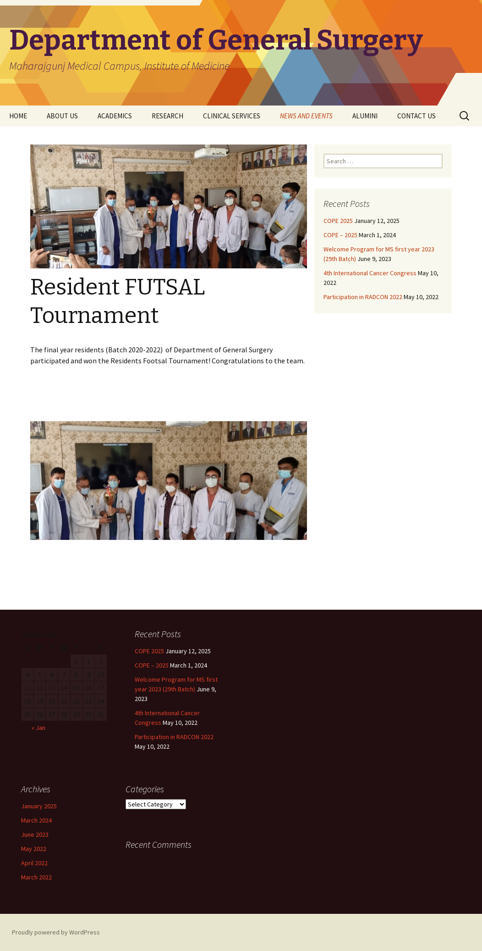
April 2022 (34, 863)
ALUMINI (365, 115)
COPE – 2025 (340, 235)
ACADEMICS (115, 115)
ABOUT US (62, 115)
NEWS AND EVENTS (306, 115)
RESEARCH (167, 115)
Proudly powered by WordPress (56, 932)
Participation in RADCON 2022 (362, 297)
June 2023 (35, 834)
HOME (18, 115)
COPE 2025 (338, 221)
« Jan (38, 727)
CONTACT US (416, 115)
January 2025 (39, 806)
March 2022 (36, 877)
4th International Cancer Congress (369, 273)
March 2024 (36, 820)
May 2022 (33, 849)
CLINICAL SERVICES (231, 115)
